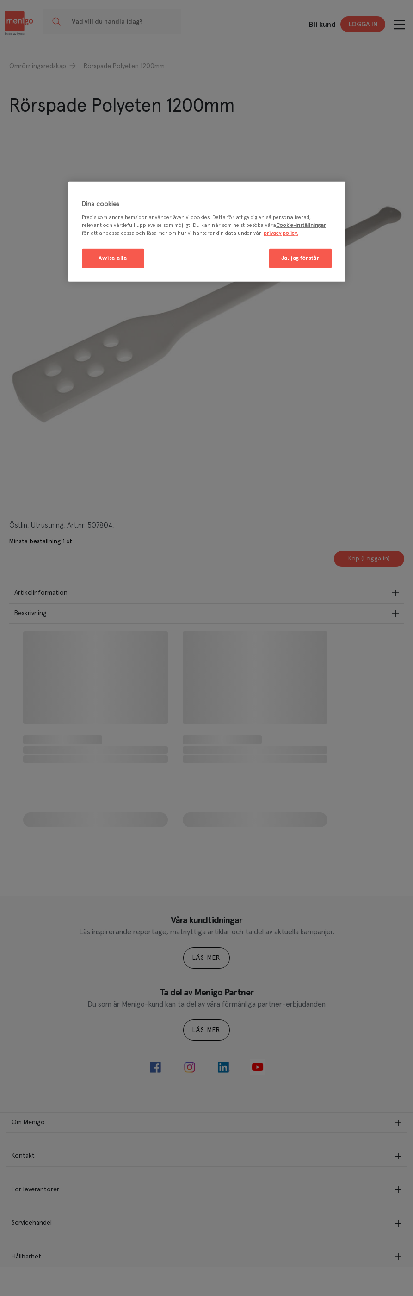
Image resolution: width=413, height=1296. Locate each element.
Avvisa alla (113, 258)
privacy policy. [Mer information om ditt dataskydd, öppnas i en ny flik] (281, 233)
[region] (206, 232)
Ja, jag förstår (300, 258)
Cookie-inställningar (301, 225)
